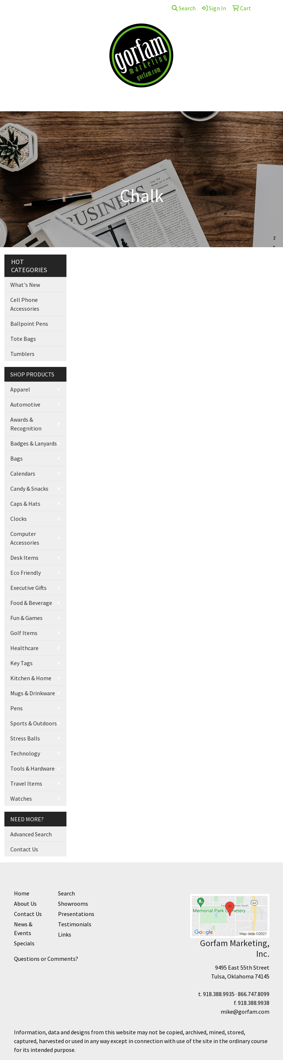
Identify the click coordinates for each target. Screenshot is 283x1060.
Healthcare (24, 648)
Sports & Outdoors (33, 723)
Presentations (75, 913)
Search (184, 8)
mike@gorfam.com (245, 1011)
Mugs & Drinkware (32, 693)
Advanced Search (31, 834)
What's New (25, 284)
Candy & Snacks (29, 488)
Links (64, 934)
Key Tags (21, 663)
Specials (24, 943)
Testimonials (74, 924)
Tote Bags (23, 338)
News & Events (23, 928)
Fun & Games (26, 617)
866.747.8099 (253, 994)
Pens (16, 708)
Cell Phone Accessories (24, 304)
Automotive (25, 404)
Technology (25, 753)
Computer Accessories (24, 538)
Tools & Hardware (32, 768)
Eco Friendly (25, 572)
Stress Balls (25, 738)
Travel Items (26, 783)
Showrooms (73, 903)
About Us (39, 8)
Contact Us (69, 8)
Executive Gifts (28, 587)
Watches (21, 798)
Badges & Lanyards (33, 443)
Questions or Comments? (46, 958)
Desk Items (24, 557)
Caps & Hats (25, 503)
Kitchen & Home (30, 678)
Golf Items (23, 633)
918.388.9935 (219, 994)
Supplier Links (106, 8)
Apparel (20, 389)
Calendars (22, 473)
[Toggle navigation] (11, 103)
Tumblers (22, 353)
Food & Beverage (31, 602)
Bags (16, 458)
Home (14, 8)
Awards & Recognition (25, 424)
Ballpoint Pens (29, 323)
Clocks (18, 518)
